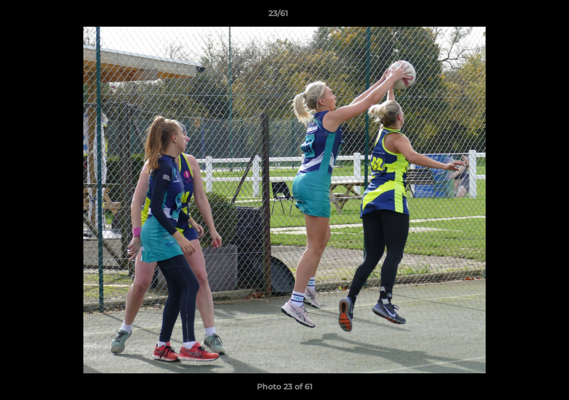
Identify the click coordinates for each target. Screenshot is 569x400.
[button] (522, 16)
